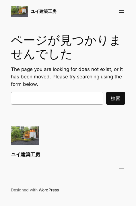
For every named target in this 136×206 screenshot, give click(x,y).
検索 (116, 98)
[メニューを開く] (121, 11)
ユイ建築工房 (44, 11)
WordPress (49, 189)
